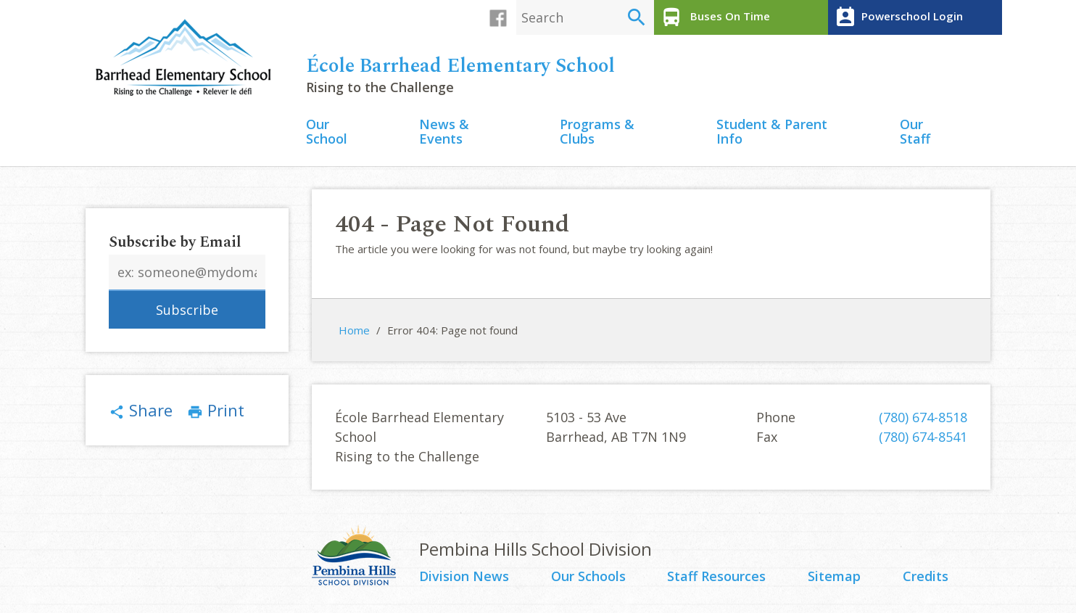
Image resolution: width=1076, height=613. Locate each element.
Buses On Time (714, 17)
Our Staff (915, 132)
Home (354, 330)
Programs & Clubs (597, 132)
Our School (326, 132)
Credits (925, 576)
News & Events (444, 132)
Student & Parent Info (771, 132)
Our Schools (588, 576)
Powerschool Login (897, 17)
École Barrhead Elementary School (460, 66)
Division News (464, 576)
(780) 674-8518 (923, 417)
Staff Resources (716, 576)
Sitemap (834, 576)
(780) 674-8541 (923, 436)
